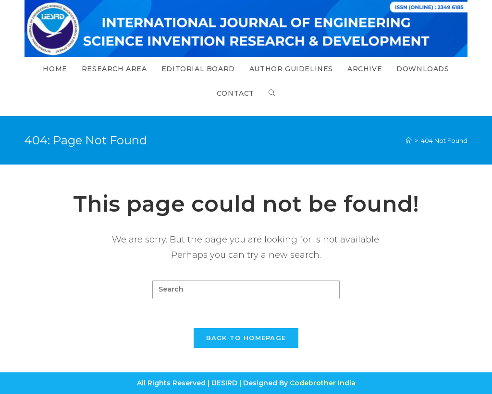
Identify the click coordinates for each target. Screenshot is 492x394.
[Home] (409, 140)
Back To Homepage (246, 338)
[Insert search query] (246, 289)
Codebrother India (323, 383)
